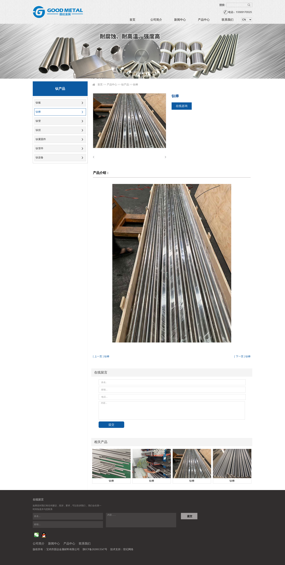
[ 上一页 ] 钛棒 (101, 356)
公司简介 (156, 19)
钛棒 (38, 111)
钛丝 (38, 130)
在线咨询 (182, 106)
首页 (132, 19)
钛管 (38, 121)
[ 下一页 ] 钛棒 (242, 356)
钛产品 (125, 84)
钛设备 (39, 157)
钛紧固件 (41, 139)
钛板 (38, 102)
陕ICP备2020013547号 (95, 549)
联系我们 (227, 19)
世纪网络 (128, 549)
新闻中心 (180, 19)
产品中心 (204, 19)
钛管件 (39, 148)
